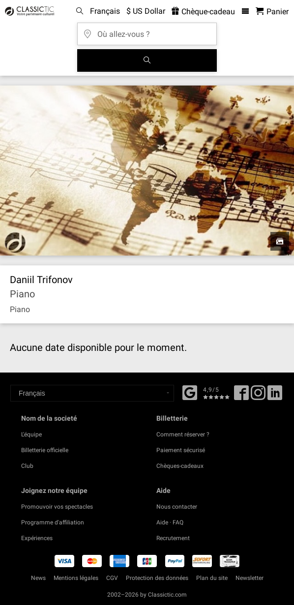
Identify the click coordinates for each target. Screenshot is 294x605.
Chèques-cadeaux (180, 465)
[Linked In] (274, 396)
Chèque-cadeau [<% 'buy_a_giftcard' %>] (203, 11)
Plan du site (212, 578)
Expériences (37, 538)
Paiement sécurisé (180, 450)
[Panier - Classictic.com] (272, 11)
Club (27, 465)
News (38, 578)
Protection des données (157, 578)
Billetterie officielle (44, 450)
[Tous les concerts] (147, 60)
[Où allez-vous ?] (147, 30)
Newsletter (249, 578)
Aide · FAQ (169, 522)
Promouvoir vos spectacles (57, 506)
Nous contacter (176, 506)
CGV (112, 578)
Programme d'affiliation (52, 522)
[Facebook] (189, 391)
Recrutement (173, 538)
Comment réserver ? (182, 434)
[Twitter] (258, 396)
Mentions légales (76, 578)
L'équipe (31, 434)
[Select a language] (92, 393)
